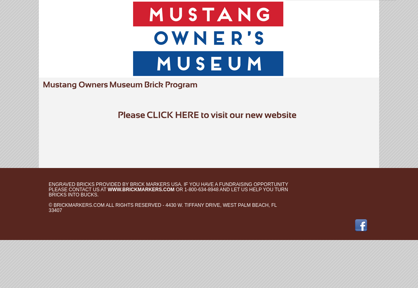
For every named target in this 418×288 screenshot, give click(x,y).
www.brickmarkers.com (141, 189)
